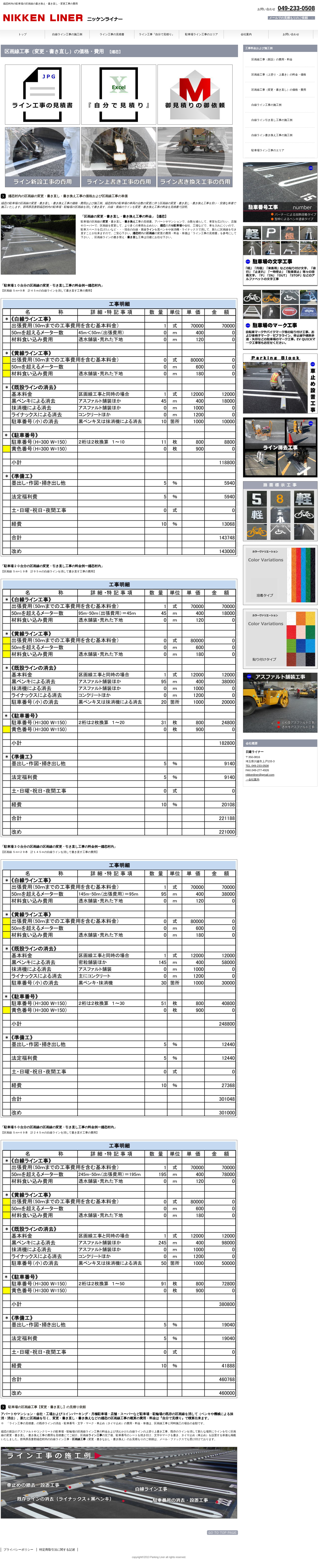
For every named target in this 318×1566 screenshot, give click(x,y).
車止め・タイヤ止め (280, 383)
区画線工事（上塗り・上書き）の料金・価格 (278, 74)
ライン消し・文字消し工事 (280, 447)
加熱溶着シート (280, 639)
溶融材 (280, 575)
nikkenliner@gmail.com (260, 774)
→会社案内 (252, 779)
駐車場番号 (280, 192)
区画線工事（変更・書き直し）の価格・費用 (278, 89)
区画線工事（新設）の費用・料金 (271, 59)
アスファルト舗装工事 (280, 702)
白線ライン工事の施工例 (266, 104)
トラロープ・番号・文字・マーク (280, 511)
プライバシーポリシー (18, 1549)
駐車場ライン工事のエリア (267, 150)
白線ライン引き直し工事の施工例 (271, 119)
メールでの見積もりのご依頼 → (291, 18)
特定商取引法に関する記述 (57, 1549)
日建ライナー (63, 18)
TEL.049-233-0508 (257, 765)
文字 (280, 256)
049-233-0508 (296, 8)
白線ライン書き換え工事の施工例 (271, 135)
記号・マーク (280, 320)
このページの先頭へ (222, 1532)
